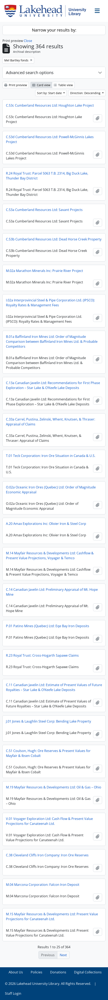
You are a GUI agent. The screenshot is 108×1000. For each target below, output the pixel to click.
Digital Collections (88, 972)
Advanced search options (30, 72)
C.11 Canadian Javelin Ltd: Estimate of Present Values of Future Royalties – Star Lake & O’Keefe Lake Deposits (54, 687)
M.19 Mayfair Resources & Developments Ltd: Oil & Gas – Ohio (53, 787)
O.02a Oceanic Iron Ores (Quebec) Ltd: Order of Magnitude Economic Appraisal (51, 489)
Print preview (15, 85)
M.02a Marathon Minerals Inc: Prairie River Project (44, 270)
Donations (58, 972)
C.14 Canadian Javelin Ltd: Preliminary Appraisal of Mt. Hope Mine (52, 592)
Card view (41, 85)
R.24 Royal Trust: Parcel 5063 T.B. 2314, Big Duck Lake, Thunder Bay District (47, 175)
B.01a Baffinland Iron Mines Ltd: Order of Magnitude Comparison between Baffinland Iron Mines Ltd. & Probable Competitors (52, 341)
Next (63, 955)
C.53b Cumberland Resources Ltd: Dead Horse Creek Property (53, 239)
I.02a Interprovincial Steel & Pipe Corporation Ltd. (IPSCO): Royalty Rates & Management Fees (50, 302)
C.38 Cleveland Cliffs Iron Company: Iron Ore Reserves (47, 855)
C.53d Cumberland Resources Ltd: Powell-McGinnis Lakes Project (50, 139)
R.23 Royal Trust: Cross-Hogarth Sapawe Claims (42, 655)
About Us (16, 972)
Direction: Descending (85, 93)
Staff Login (13, 993)
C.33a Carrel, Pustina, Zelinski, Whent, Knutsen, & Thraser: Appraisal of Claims (50, 421)
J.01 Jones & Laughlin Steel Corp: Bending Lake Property (48, 721)
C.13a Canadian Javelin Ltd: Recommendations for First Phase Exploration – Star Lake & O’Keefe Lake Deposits (53, 385)
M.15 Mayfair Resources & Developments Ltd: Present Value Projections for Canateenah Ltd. (52, 916)
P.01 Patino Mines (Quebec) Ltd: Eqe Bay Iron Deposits (47, 626)
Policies (36, 972)
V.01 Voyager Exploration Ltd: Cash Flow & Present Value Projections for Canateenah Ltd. (49, 821)
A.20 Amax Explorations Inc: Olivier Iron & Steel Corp (46, 523)
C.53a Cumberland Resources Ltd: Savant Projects (44, 209)
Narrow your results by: (54, 30)
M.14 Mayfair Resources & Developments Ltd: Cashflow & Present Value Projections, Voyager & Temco (50, 555)
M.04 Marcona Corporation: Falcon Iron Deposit (42, 884)
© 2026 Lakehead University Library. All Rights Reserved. (48, 983)
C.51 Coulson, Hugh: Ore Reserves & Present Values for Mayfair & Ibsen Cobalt (48, 753)
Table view (63, 85)
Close (28, 40)
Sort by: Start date (50, 93)
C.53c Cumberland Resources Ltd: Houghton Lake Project (50, 105)
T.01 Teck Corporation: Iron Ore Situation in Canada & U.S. (50, 455)
